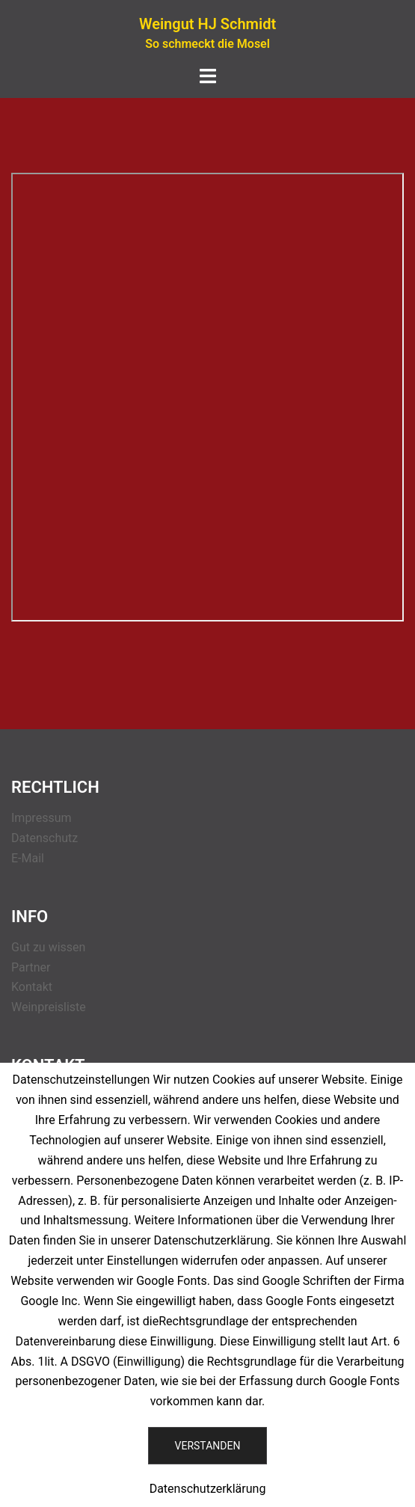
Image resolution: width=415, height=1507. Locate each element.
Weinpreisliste (48, 1007)
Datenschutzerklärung (208, 1489)
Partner (31, 967)
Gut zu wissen (48, 947)
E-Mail (27, 858)
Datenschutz (44, 838)
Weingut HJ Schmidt (207, 24)
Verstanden (208, 1446)
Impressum (41, 818)
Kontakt (31, 987)
